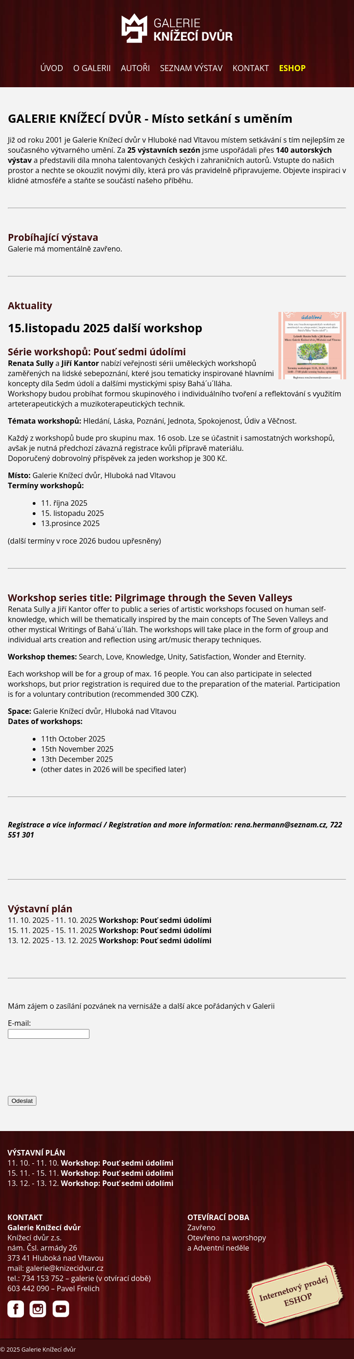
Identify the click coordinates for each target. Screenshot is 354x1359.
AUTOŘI (135, 67)
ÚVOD (51, 67)
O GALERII (92, 67)
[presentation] (78, 1067)
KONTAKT (250, 67)
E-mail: (19, 1023)
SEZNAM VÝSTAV (191, 67)
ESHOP (292, 67)
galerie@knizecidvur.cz (64, 1268)
